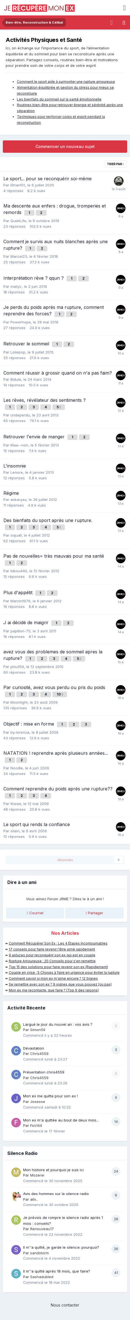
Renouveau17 (42, 1228)
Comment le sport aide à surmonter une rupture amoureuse (66, 81)
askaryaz (18, 499)
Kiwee (15, 803)
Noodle (16, 768)
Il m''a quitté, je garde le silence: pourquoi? (61, 1247)
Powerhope (20, 322)
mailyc (16, 286)
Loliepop (17, 352)
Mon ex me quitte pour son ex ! (50, 1096)
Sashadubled (41, 1277)
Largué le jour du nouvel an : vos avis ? (57, 1024)
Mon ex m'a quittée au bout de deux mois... (61, 1120)
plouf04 (17, 666)
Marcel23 (18, 256)
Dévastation (33, 1048)
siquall (16, 535)
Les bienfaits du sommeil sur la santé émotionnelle (59, 99)
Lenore (16, 472)
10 (60, 694)
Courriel (35, 913)
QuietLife (18, 220)
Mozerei (37, 1175)
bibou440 (18, 571)
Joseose (37, 1101)
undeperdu (20, 415)
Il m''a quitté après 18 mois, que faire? (56, 1271)
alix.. (34, 1199)
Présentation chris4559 (43, 1072)
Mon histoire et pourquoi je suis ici (53, 1170)
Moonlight (19, 702)
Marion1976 (20, 601)
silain (14, 831)
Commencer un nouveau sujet (65, 146)
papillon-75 (20, 631)
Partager (94, 913)
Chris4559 (39, 1053)
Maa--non (19, 445)
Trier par (115, 164)
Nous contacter (65, 1305)
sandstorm (39, 1253)
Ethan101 (17, 185)
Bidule (15, 379)
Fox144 (36, 1125)
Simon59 (37, 1029)
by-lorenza (19, 732)
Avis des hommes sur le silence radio (56, 1193)
